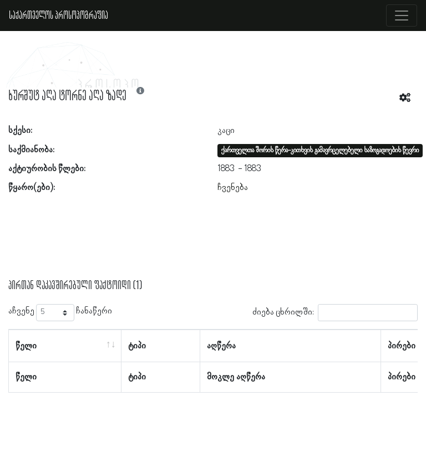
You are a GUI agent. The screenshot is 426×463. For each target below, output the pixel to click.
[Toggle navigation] (401, 15)
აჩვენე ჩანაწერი (60, 312)
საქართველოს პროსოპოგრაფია (58, 15)
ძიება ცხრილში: (335, 312)
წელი (26, 346)
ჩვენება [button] (232, 188)
